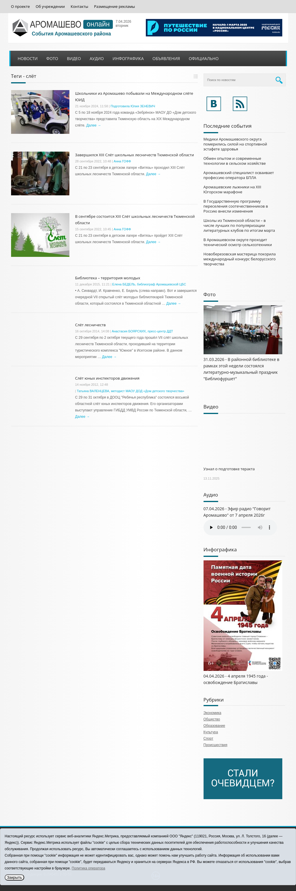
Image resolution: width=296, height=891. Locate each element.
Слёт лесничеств (90, 324)
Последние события (228, 125)
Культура (211, 732)
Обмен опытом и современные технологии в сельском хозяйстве (235, 161)
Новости (28, 58)
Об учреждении (50, 6)
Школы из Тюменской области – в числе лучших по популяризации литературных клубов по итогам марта (239, 225)
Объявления (166, 58)
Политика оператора (88, 868)
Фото (52, 58)
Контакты (79, 6)
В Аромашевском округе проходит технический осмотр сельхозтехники (238, 242)
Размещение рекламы (114, 6)
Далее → (93, 125)
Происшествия (215, 745)
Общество (212, 719)
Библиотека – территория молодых (107, 277)
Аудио (97, 58)
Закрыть (14, 877)
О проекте (20, 6)
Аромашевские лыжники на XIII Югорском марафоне (232, 189)
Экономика (212, 713)
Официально (203, 58)
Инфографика (128, 58)
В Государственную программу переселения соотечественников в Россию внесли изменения (236, 206)
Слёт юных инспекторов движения (107, 378)
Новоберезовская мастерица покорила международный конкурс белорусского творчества (240, 258)
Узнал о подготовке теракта (229, 468)
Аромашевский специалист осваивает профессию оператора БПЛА (239, 175)
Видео (74, 58)
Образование (214, 726)
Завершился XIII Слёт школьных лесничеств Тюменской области (134, 154)
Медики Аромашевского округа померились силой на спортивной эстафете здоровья (235, 144)
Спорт (208, 738)
